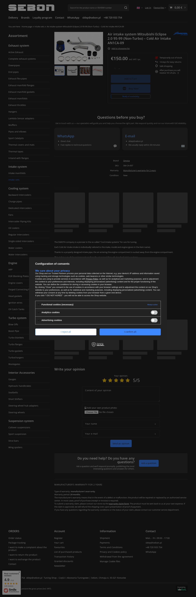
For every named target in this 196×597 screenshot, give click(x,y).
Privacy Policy (92, 279)
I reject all (66, 331)
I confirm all (130, 331)
